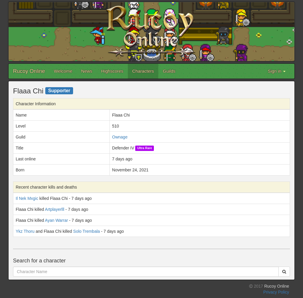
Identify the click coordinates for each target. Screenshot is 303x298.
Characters (143, 71)
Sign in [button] (277, 71)
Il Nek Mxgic (27, 198)
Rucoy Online (29, 71)
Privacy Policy (276, 292)
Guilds (169, 71)
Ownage (120, 137)
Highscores (112, 71)
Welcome (63, 71)
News (86, 71)
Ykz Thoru (25, 231)
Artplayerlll (54, 209)
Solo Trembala (86, 231)
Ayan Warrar (56, 220)
